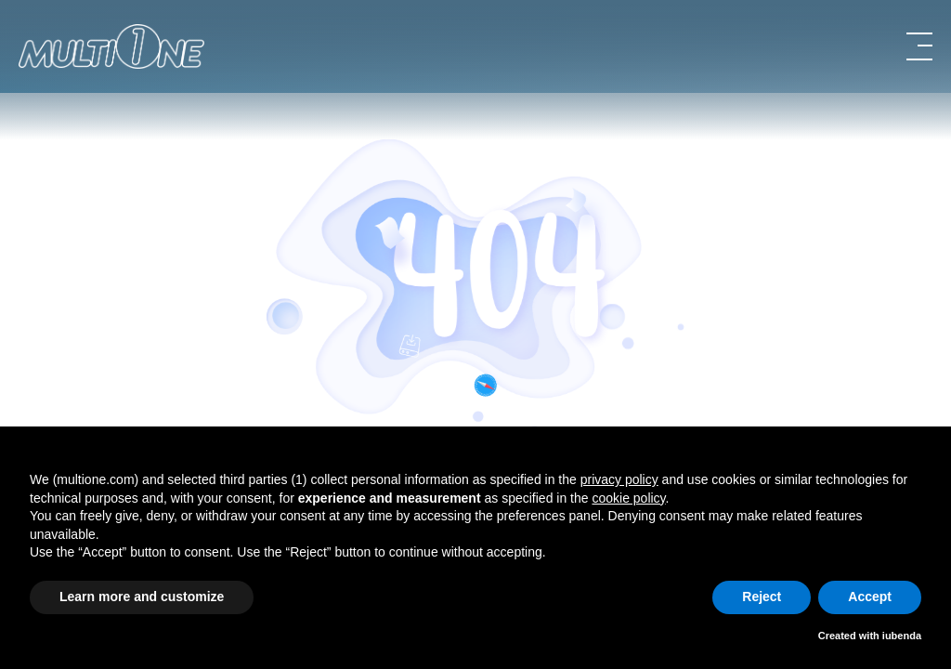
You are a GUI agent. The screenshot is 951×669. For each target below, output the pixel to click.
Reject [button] (761, 596)
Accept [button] (870, 596)
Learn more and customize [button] (141, 596)
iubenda (901, 635)
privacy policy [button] (619, 479)
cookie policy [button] (628, 498)
